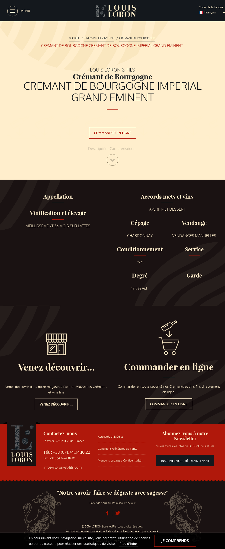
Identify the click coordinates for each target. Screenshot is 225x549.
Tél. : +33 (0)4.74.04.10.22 (66, 452)
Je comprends (175, 540)
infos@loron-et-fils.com (62, 467)
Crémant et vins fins (99, 38)
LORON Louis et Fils (115, 11)
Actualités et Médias (110, 437)
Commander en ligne (112, 133)
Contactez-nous (60, 433)
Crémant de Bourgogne (137, 38)
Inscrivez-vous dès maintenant (185, 461)
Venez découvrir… (56, 367)
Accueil (74, 38)
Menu (25, 11)
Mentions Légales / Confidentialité (119, 460)
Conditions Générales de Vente (117, 449)
